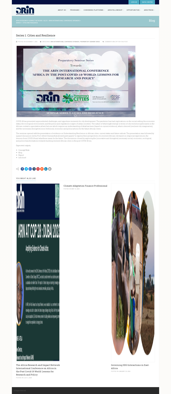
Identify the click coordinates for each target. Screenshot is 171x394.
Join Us (134, 2)
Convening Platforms (94, 10)
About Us (62, 10)
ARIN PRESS (149, 10)
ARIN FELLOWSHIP (116, 10)
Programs (75, 10)
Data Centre (147, 2)
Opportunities (134, 10)
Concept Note (23, 150)
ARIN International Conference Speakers (65, 41)
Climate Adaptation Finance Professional (85, 185)
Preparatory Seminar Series (90, 41)
